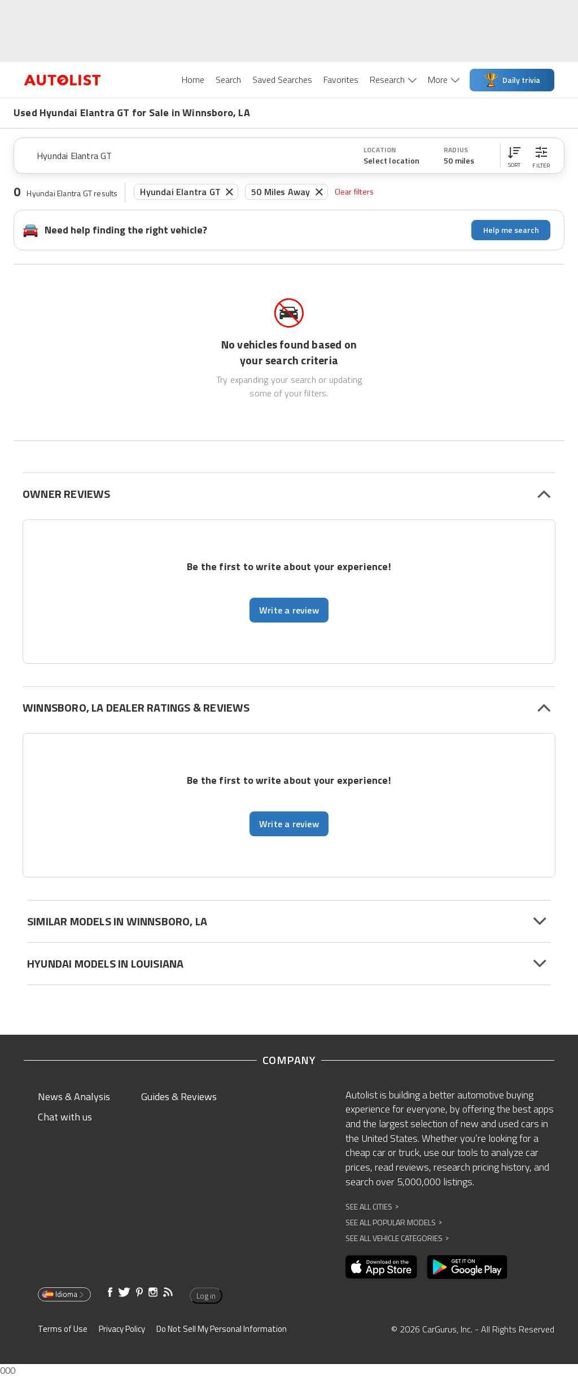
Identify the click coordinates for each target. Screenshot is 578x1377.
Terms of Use (62, 1328)
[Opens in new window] (381, 1267)
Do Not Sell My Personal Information (221, 1328)
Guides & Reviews (179, 1096)
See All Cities (372, 1206)
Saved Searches (282, 79)
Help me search (511, 230)
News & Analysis (74, 1096)
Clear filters (354, 191)
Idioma (63, 1294)
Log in (206, 1295)
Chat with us (65, 1116)
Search (228, 79)
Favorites (340, 79)
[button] (514, 155)
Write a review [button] (289, 610)
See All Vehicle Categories (397, 1238)
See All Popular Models (393, 1222)
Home (193, 79)
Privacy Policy (122, 1328)
